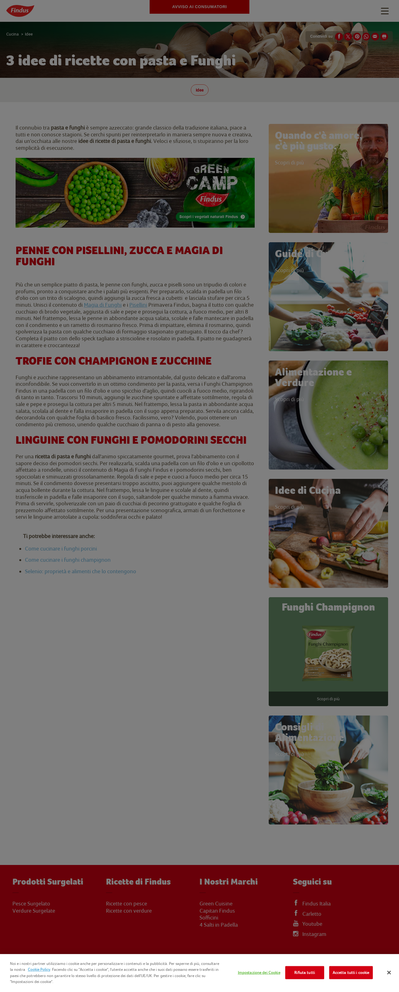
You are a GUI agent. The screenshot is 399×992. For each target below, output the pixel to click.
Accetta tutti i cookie (351, 972)
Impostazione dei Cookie (259, 972)
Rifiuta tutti (304, 972)
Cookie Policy (39, 969)
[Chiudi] (389, 973)
